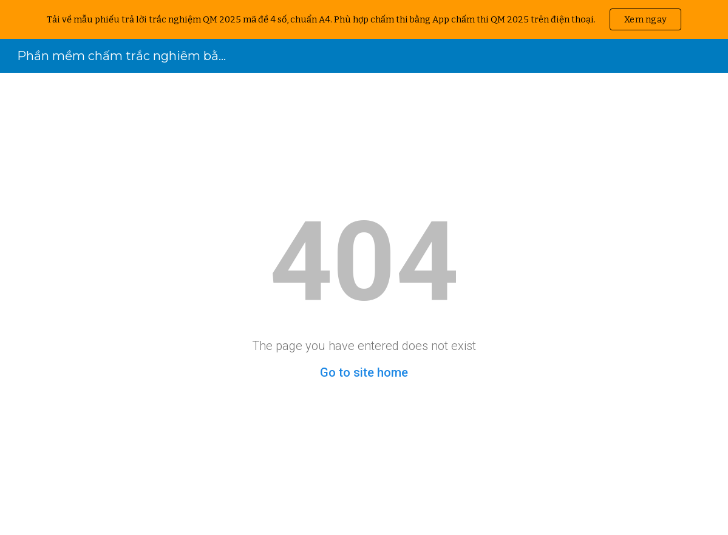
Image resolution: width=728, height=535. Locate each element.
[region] (364, 19)
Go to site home (364, 372)
